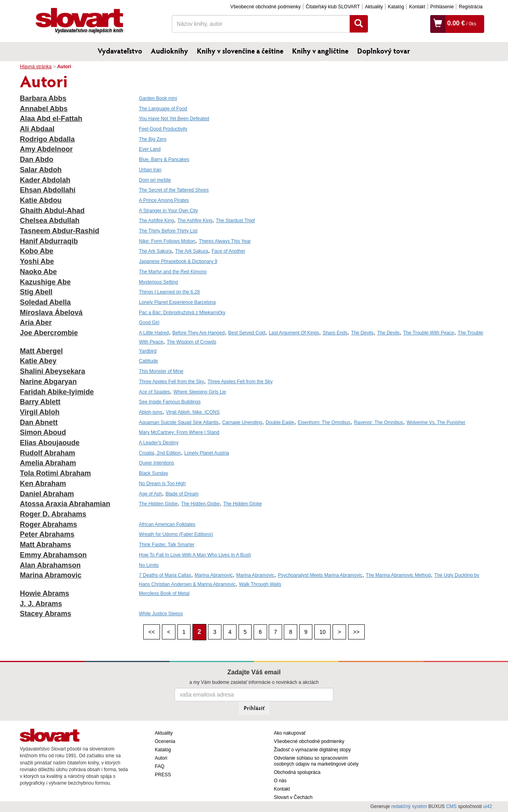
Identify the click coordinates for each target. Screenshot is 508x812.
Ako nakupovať (290, 733)
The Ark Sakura (155, 251)
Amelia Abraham (48, 463)
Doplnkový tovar (383, 51)
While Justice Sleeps (161, 613)
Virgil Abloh (40, 412)
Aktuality (374, 7)
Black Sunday (153, 473)
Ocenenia (165, 741)
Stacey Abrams (45, 614)
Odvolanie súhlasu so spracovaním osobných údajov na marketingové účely (316, 761)
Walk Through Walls (260, 584)
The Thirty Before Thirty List (168, 231)
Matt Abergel (41, 351)
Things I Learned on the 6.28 (169, 292)
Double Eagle (280, 422)
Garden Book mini (158, 98)
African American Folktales (167, 524)
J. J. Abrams (41, 604)
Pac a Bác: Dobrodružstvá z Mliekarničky (182, 312)
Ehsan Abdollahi (47, 190)
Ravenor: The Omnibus (378, 422)
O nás (280, 780)
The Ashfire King (156, 220)
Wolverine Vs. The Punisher (435, 422)
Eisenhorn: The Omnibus (324, 422)
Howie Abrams (44, 593)
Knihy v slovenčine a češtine (240, 51)
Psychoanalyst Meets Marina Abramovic (320, 575)
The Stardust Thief (235, 220)
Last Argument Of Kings (294, 333)
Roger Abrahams (48, 524)
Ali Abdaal (37, 129)
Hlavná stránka (36, 66)
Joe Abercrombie (49, 333)
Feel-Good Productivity (163, 129)
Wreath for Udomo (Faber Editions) (176, 534)
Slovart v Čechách (293, 797)
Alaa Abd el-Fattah (51, 119)
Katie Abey (38, 361)
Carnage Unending (242, 422)
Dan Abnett (39, 422)
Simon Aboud (43, 432)
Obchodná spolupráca (297, 772)
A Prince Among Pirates (164, 200)
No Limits (149, 565)
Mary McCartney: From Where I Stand (179, 432)
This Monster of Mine (161, 371)
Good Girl (149, 322)
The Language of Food (163, 108)
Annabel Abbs (43, 109)
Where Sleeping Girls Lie (199, 392)
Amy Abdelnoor (46, 149)
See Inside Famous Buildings (169, 402)
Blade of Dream (181, 494)
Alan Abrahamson (50, 565)
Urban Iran (150, 170)
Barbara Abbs (43, 98)
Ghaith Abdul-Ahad (52, 211)
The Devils (362, 333)
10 (322, 632)
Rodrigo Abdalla (47, 139)
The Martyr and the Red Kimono (173, 272)
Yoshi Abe (37, 261)
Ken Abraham (43, 484)
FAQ (159, 766)
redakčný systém (409, 806)
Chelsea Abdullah (49, 221)
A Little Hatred (154, 333)
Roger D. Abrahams (53, 514)
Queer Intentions (156, 463)
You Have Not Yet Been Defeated (174, 118)
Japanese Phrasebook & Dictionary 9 (178, 261)
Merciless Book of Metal (164, 593)
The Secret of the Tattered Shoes (174, 190)
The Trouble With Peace (428, 333)
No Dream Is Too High (162, 483)
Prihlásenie (442, 7)
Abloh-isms (150, 412)
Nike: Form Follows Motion (167, 241)
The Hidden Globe (158, 504)
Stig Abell (36, 292)
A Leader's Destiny (159, 442)
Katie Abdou (41, 200)
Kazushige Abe (45, 282)
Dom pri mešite (155, 180)
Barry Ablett (40, 402)
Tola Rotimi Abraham (55, 473)
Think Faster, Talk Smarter (166, 544)
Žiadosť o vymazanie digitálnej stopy (312, 749)
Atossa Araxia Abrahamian (65, 504)
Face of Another (228, 251)
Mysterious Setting (158, 282)
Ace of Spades (154, 392)
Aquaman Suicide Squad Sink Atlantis (179, 422)
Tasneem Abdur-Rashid (59, 231)
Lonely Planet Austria (206, 453)
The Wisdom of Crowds (191, 342)
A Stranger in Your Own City (168, 210)
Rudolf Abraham (47, 453)
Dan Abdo (36, 159)
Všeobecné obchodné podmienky (265, 7)
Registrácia (471, 7)
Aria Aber (36, 322)
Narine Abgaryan (48, 382)
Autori (161, 758)
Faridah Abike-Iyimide (57, 392)
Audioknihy (169, 51)
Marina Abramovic (50, 575)
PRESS (163, 774)
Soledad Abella (45, 302)
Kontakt (417, 7)
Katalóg (396, 7)
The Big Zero (152, 139)
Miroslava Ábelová (51, 313)
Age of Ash (150, 494)
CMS (451, 806)
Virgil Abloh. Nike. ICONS (192, 412)
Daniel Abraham (47, 494)
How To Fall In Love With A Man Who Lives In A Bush (195, 555)
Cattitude (148, 361)
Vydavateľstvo (120, 51)
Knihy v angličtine (320, 51)
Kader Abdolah (45, 180)
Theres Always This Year (225, 241)
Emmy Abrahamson (53, 555)
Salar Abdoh (41, 170)
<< (151, 632)
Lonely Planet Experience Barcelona (177, 302)
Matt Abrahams (45, 545)
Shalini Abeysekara (52, 371)
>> (356, 632)
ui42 (487, 806)
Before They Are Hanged (198, 333)
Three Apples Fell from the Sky (171, 381)
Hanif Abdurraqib (49, 241)
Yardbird (147, 351)
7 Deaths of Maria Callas (165, 575)
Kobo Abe (36, 251)
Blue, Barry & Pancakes (164, 159)
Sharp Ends (335, 333)
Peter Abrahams (47, 534)
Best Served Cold (246, 333)
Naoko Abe (38, 272)
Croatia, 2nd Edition (160, 453)
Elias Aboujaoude (49, 443)
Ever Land (150, 149)
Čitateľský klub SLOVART (333, 7)
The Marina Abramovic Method (398, 575)
